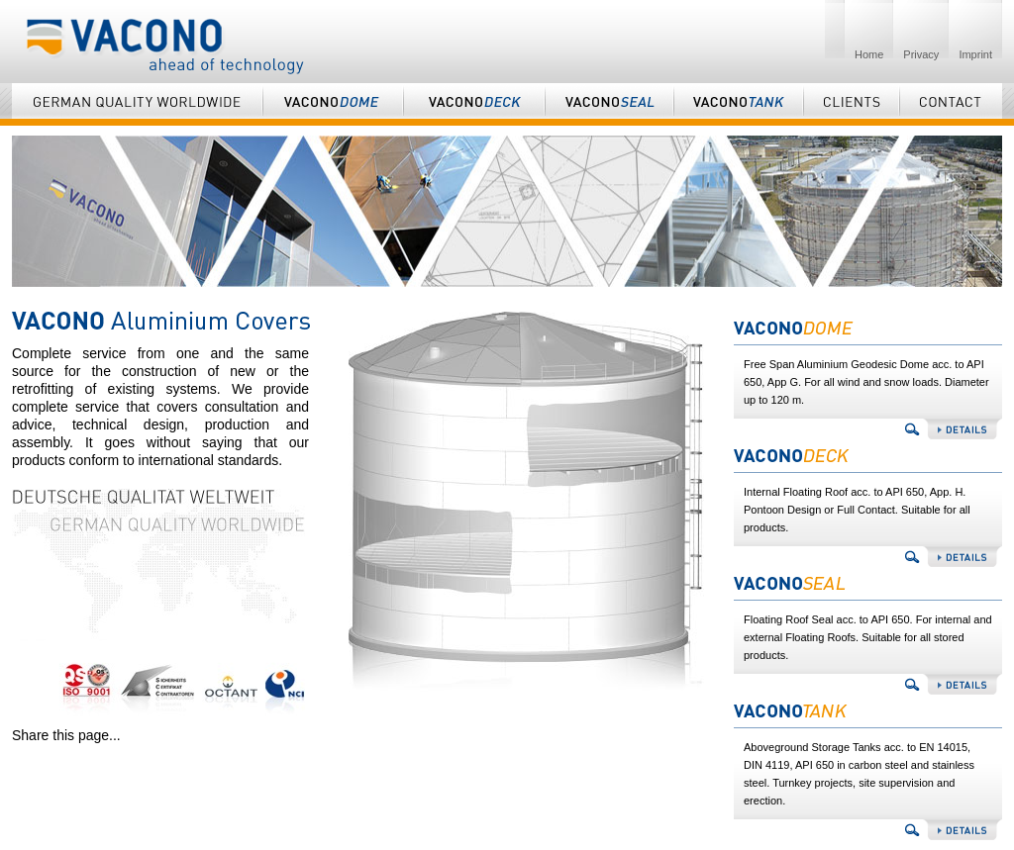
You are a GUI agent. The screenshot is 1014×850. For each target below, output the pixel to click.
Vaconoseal (609, 104)
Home (869, 54)
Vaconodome (332, 104)
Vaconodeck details (868, 556)
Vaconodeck (474, 104)
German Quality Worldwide (137, 104)
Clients (851, 104)
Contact (950, 104)
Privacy (921, 54)
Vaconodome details (868, 429)
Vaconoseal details (868, 684)
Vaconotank (738, 104)
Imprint (975, 54)
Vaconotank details (868, 829)
